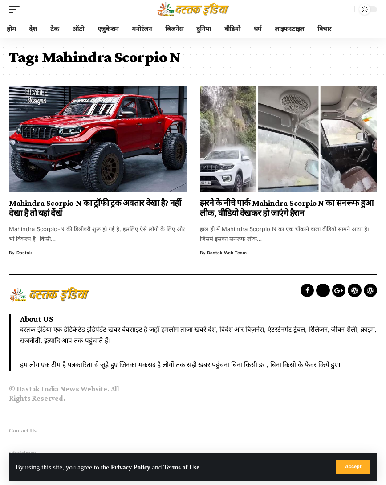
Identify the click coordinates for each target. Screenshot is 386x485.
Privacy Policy (131, 467)
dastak (24, 252)
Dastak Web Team (227, 252)
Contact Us (23, 430)
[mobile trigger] (16, 9)
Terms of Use (184, 467)
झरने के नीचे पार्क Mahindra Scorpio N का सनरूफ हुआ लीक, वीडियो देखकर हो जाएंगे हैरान (287, 208)
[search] (345, 9)
